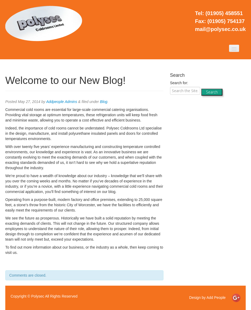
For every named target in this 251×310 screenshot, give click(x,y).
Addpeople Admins (61, 102)
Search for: (179, 83)
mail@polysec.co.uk (220, 29)
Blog (103, 102)
